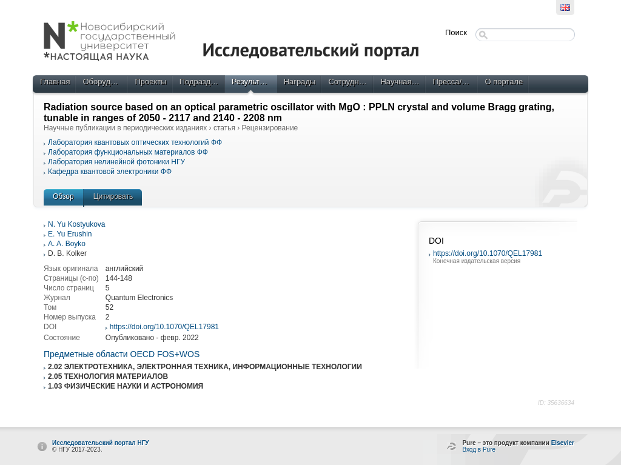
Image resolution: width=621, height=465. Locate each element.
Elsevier (562, 443)
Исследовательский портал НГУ (100, 443)
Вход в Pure (478, 449)
